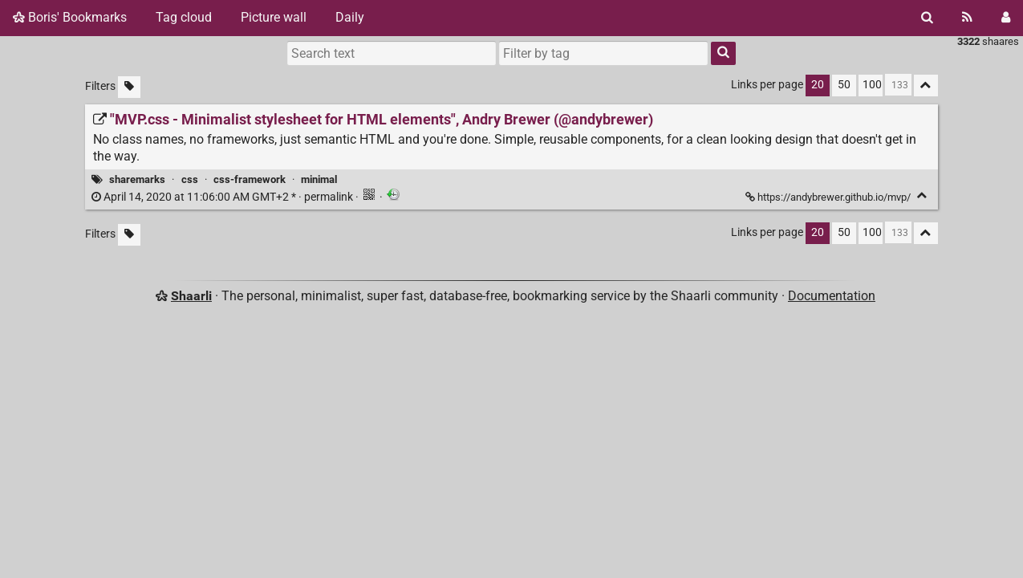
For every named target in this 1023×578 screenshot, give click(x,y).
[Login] (1005, 17)
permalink (223, 197)
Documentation (831, 295)
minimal (319, 179)
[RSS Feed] (967, 17)
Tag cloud (184, 17)
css (189, 179)
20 (817, 85)
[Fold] (922, 195)
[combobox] (603, 53)
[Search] (927, 17)
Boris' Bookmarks (70, 17)
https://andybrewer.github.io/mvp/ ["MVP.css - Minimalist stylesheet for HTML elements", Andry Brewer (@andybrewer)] (829, 197)
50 (844, 85)
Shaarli (191, 295)
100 (872, 85)
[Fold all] (926, 85)
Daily (349, 17)
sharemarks (137, 179)
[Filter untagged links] (129, 87)
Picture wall (273, 17)
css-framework (249, 179)
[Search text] (391, 53)
